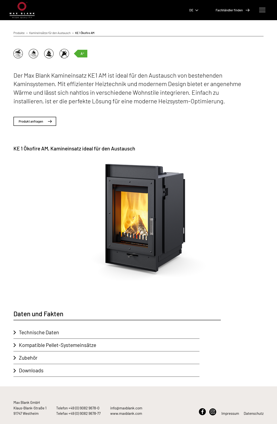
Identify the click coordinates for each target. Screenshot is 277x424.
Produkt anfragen (35, 121)
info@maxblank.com (126, 408)
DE (193, 10)
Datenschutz (254, 413)
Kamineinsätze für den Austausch (50, 33)
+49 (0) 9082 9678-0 (83, 408)
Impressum (230, 413)
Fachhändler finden (233, 10)
